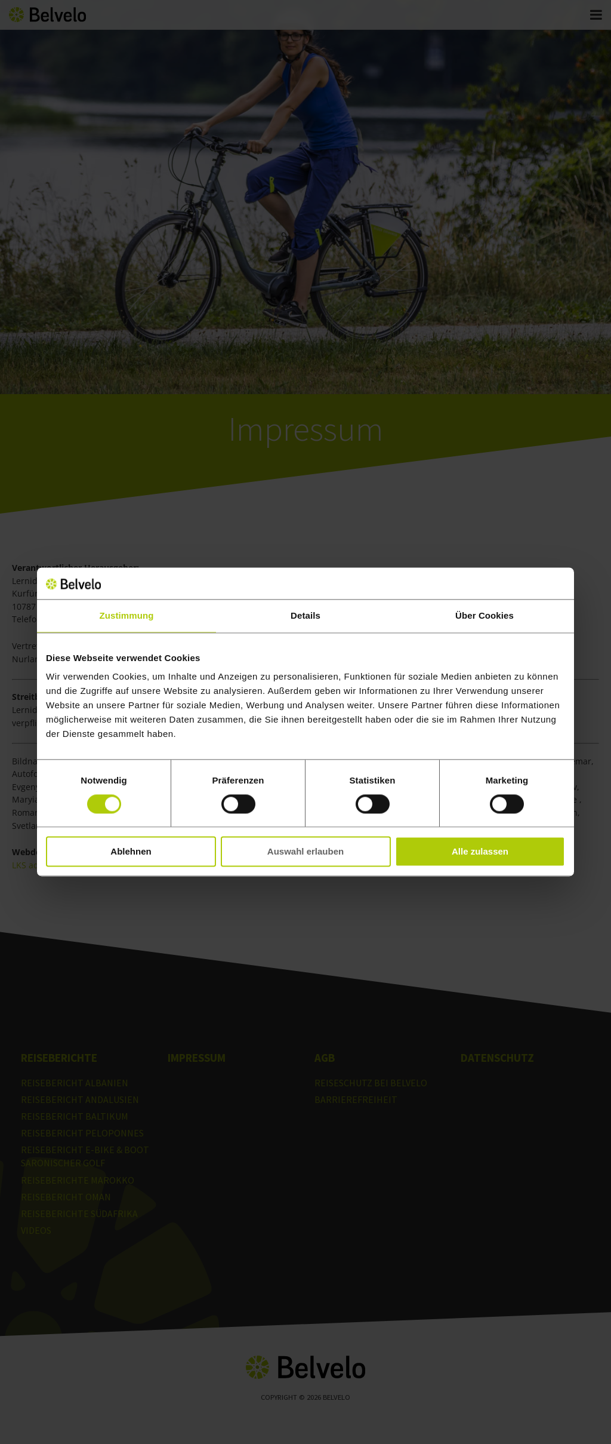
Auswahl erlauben (305, 852)
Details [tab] (305, 615)
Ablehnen (130, 852)
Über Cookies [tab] (484, 615)
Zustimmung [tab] (127, 615)
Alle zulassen (480, 852)
